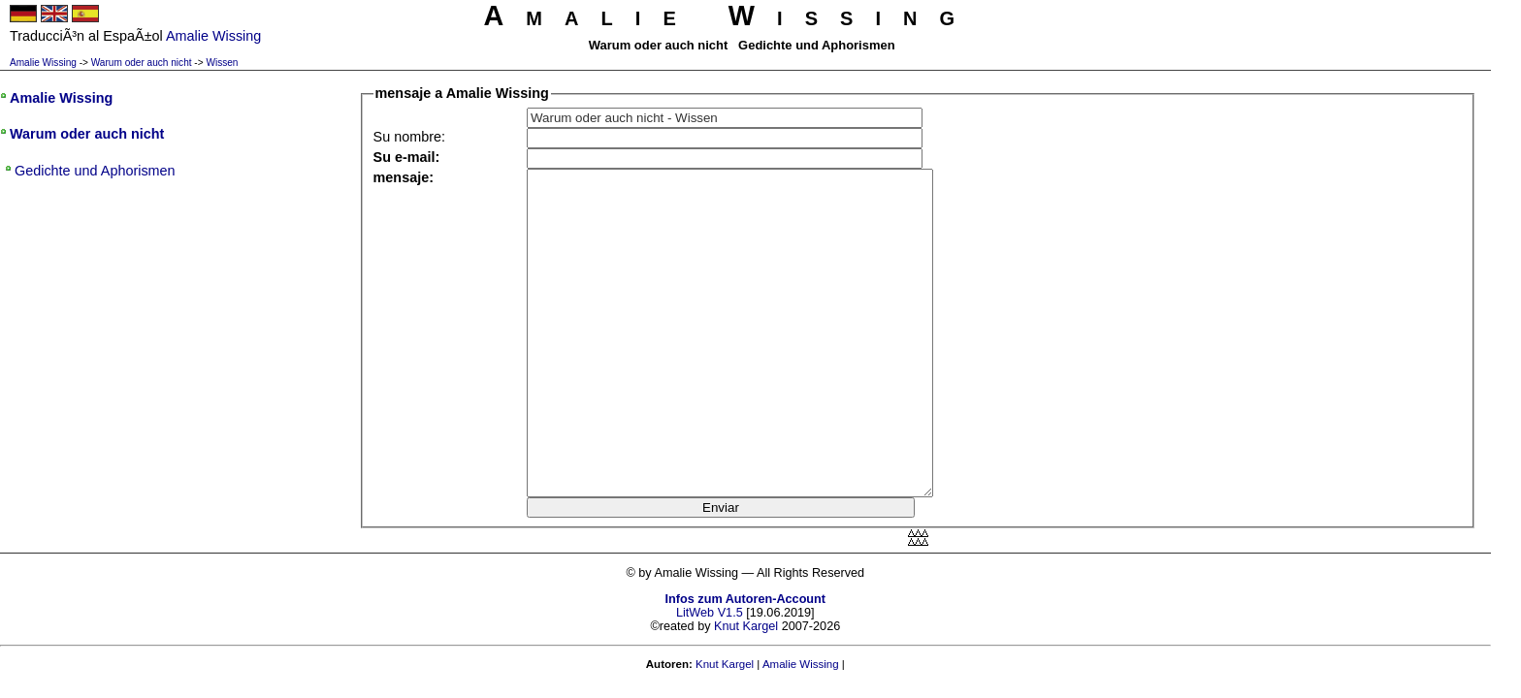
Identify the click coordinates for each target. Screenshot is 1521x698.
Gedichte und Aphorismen (95, 170)
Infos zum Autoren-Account (745, 599)
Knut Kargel (746, 626)
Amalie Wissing (43, 62)
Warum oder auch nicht (141, 62)
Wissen (222, 62)
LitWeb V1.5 (709, 612)
